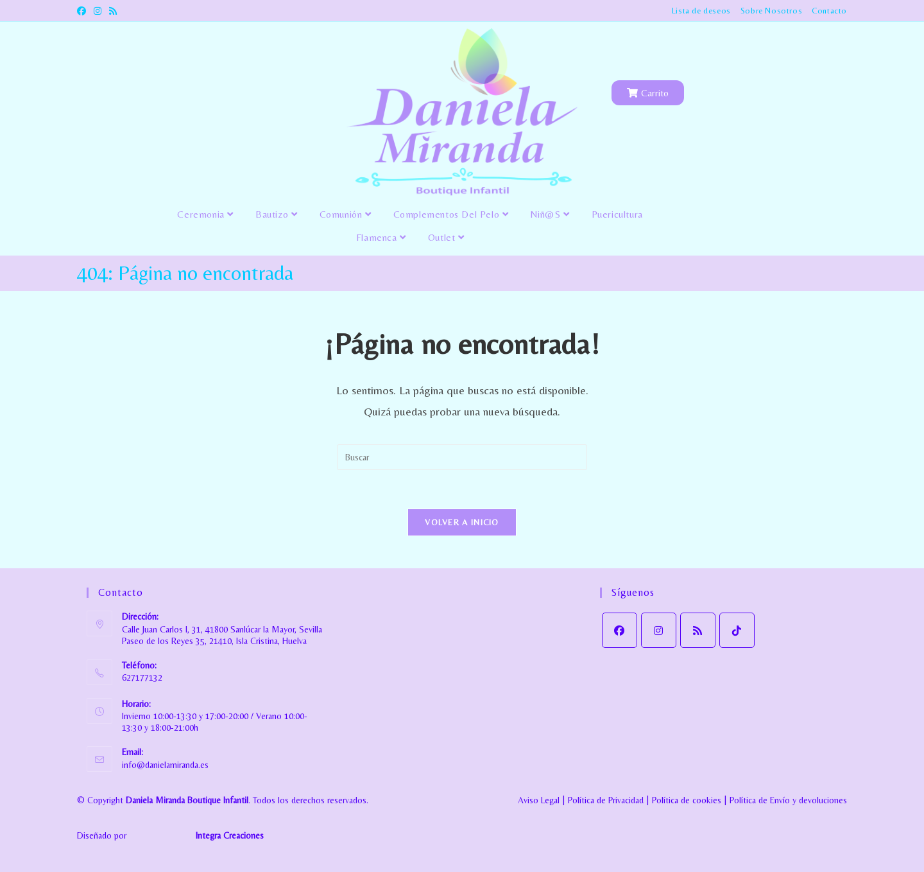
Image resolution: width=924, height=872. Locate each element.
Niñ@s (549, 214)
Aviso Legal (539, 800)
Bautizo (276, 214)
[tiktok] (737, 630)
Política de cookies (686, 800)
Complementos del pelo (451, 214)
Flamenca (381, 237)
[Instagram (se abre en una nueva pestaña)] (97, 10)
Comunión (346, 214)
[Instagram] (658, 630)
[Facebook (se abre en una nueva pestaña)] (83, 10)
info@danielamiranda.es (165, 765)
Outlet (446, 237)
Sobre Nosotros (771, 10)
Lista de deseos (701, 10)
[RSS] (697, 630)
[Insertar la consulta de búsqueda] (462, 457)
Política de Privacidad (606, 800)
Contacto (829, 10)
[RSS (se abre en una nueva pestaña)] (113, 10)
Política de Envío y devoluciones (788, 800)
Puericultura (617, 214)
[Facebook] (619, 630)
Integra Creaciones (230, 835)
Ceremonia (205, 214)
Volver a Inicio (462, 522)
